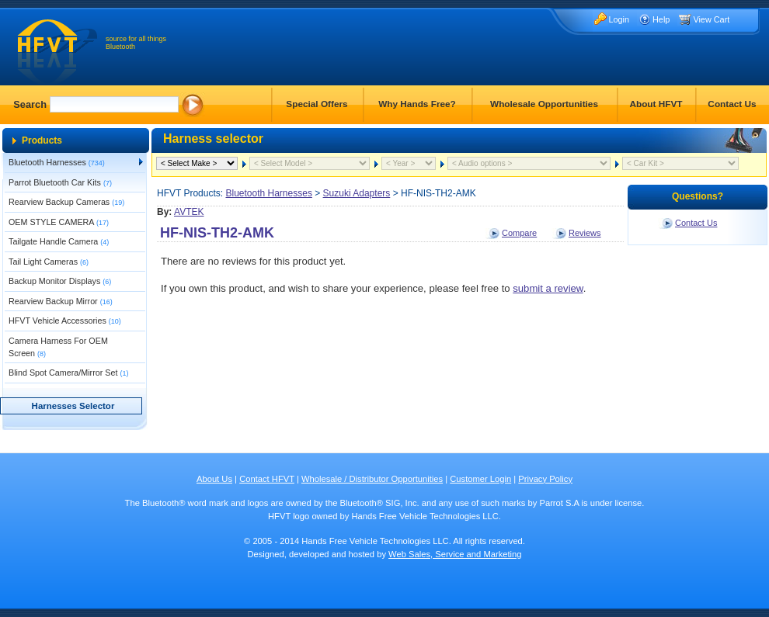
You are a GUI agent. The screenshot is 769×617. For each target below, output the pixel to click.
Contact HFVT (266, 479)
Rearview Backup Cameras (66, 201)
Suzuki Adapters (357, 193)
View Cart (711, 19)
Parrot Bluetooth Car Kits (60, 182)
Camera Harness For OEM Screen (58, 347)
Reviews (585, 232)
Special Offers (316, 104)
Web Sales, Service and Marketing (454, 554)
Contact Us (732, 104)
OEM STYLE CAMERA (59, 222)
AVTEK (189, 211)
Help (661, 19)
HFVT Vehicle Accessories (65, 320)
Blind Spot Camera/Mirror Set (68, 372)
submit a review (548, 288)
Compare (519, 232)
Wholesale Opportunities (544, 104)
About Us (214, 479)
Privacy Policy (545, 479)
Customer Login (480, 479)
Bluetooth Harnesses (57, 162)
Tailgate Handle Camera (59, 241)
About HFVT (655, 104)
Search (30, 104)
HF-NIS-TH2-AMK (217, 233)
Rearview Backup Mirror (61, 301)
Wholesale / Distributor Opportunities (372, 479)
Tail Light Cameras (49, 261)
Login (618, 19)
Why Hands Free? (417, 104)
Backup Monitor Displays (60, 281)
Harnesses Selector (73, 406)
